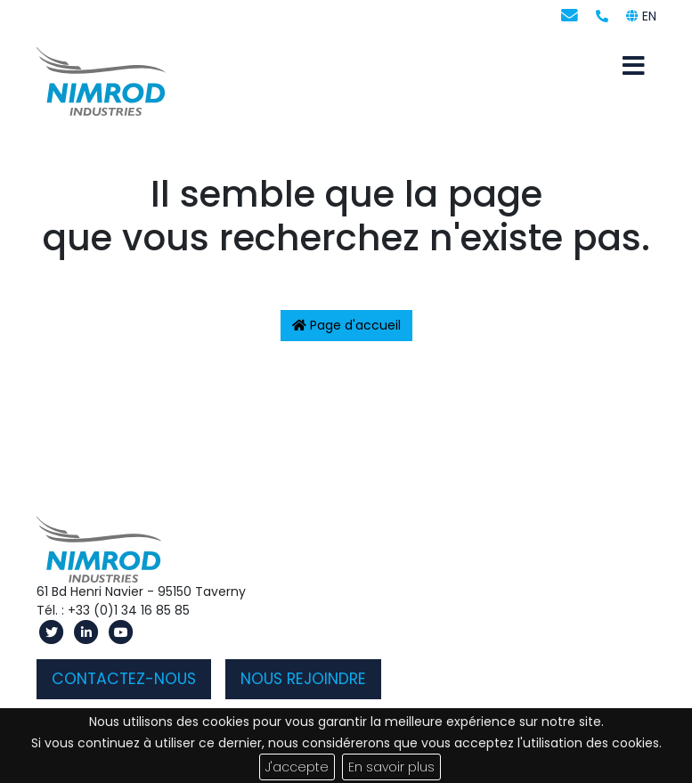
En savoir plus (391, 767)
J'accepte (297, 767)
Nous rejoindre (303, 678)
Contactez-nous (124, 678)
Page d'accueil (346, 325)
